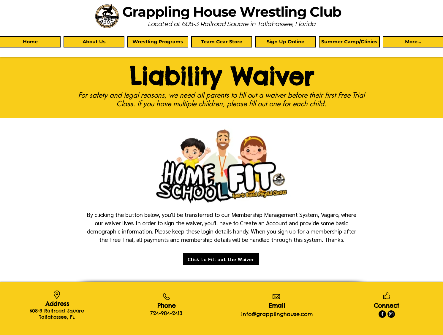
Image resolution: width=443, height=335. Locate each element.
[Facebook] (382, 314)
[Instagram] (391, 314)
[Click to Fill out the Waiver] (221, 259)
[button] (94, 41)
